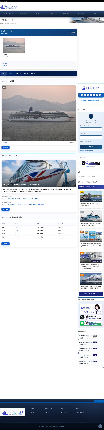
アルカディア (18, 227)
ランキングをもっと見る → (91, 293)
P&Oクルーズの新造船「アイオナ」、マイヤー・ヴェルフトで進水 (20, 199)
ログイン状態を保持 (86, 141)
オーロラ (17, 233)
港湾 (62, 406)
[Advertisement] (83, 7)
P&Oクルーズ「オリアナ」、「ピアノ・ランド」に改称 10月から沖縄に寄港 (23, 204)
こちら (94, 122)
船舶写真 (31, 410)
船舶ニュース (48, 406)
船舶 (77, 406)
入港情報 (31, 406)
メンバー (47, 410)
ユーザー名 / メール (84, 125)
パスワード (82, 133)
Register (82, 150)
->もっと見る (100, 367)
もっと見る (5, 147)
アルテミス (18, 230)
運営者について (80, 410)
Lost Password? (89, 150)
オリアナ (17, 237)
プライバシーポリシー (66, 410)
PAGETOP (100, 398)
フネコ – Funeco (50, 424)
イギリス (5, 65)
